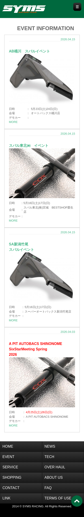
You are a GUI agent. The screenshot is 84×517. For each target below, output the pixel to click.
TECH (49, 457)
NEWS (50, 446)
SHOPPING (11, 477)
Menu (77, 7)
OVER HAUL (55, 467)
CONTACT (10, 488)
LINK (6, 498)
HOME (7, 446)
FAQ (48, 488)
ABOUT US (54, 477)
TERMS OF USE (58, 498)
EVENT (8, 457)
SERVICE (10, 467)
